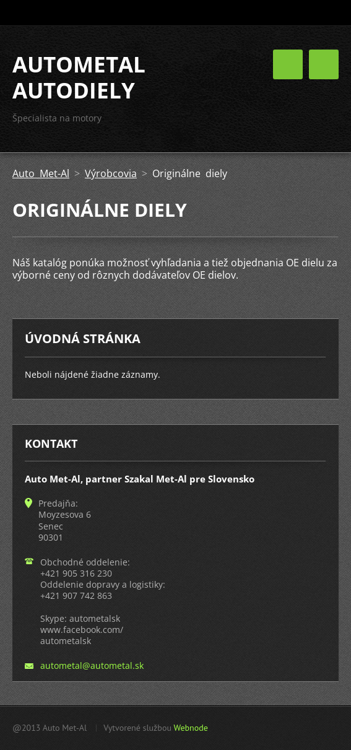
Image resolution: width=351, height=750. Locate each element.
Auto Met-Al (40, 173)
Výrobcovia (111, 173)
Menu (324, 64)
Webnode (190, 727)
